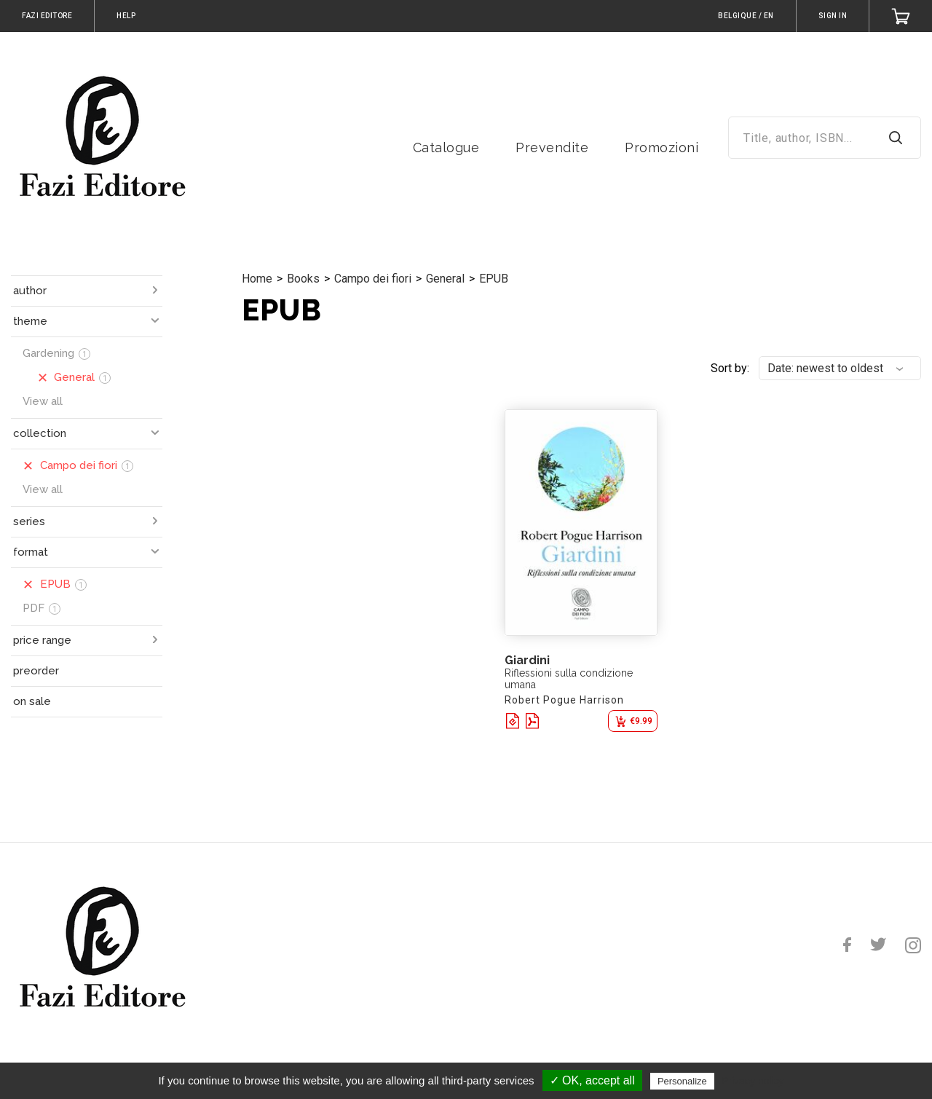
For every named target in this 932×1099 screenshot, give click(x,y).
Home (257, 278)
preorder (36, 670)
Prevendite (552, 147)
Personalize (682, 1081)
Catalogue (446, 147)
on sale (32, 701)
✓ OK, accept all (592, 1080)
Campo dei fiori (372, 278)
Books (303, 278)
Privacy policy (753, 1081)
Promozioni (661, 147)
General (445, 278)
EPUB (493, 278)
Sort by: (730, 368)
